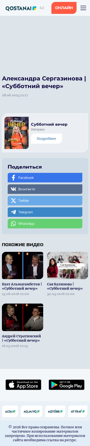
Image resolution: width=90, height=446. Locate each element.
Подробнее (46, 138)
